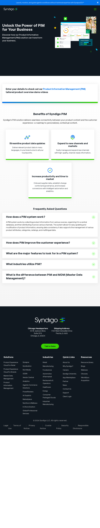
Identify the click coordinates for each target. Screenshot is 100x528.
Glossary (84, 374)
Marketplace (27, 399)
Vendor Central (28, 377)
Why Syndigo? (68, 366)
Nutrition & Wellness (30, 403)
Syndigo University (69, 374)
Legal (6, 425)
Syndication (27, 366)
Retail (45, 362)
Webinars (84, 370)
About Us (66, 362)
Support (66, 393)
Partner (65, 381)
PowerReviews (28, 392)
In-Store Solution (29, 407)
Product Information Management (8, 385)
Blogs (83, 366)
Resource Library (87, 362)
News (65, 385)
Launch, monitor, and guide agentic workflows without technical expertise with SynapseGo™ (50, 3)
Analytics (26, 381)
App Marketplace (69, 377)
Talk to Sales (50, 346)
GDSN (25, 374)
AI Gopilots (27, 395)
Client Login (67, 396)
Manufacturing (48, 366)
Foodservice (47, 370)
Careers (66, 370)
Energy (45, 391)
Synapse (26, 362)
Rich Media (27, 370)
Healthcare (47, 387)
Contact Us (67, 389)
